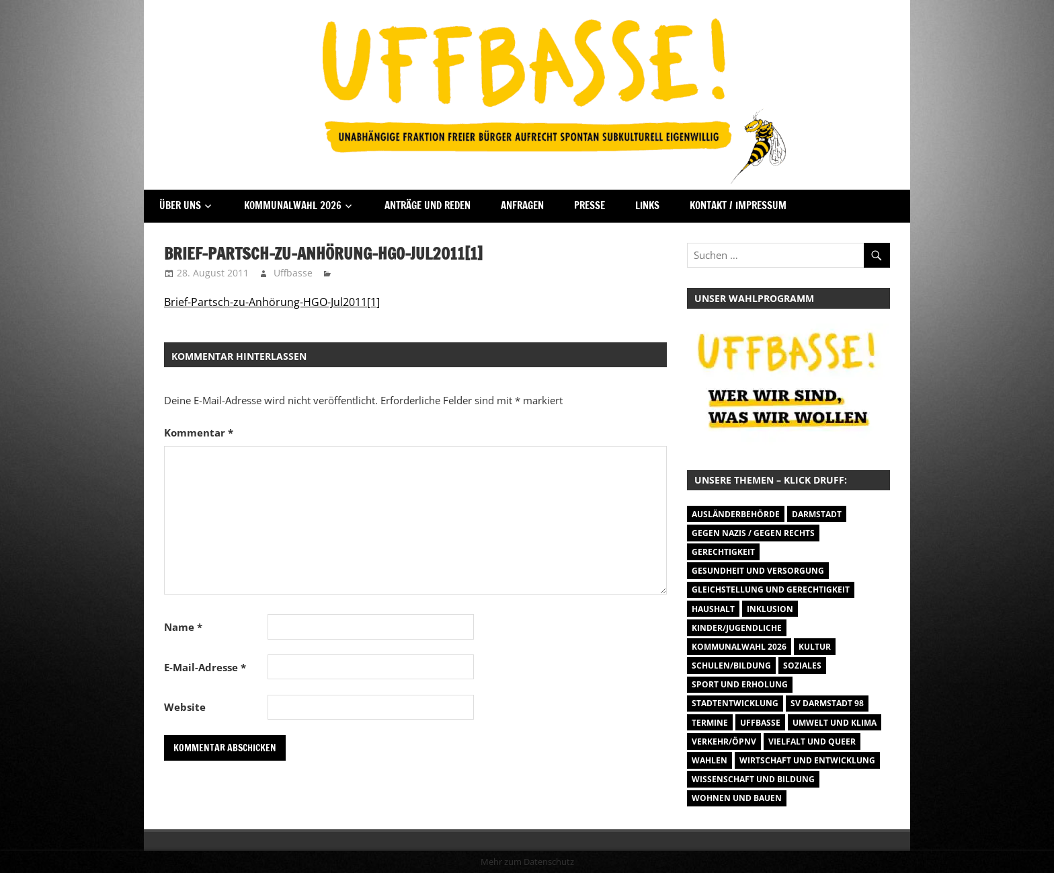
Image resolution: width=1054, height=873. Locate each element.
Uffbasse (293, 272)
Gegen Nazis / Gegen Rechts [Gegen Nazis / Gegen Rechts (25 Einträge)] (753, 533)
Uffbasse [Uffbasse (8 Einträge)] (760, 722)
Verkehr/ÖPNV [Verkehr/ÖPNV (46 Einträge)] (724, 741)
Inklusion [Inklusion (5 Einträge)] (770, 609)
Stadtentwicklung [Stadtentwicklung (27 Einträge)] (735, 703)
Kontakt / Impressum (738, 205)
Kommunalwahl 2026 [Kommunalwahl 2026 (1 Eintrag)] (739, 646)
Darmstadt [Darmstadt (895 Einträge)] (817, 514)
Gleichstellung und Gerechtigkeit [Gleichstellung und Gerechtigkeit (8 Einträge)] (771, 589)
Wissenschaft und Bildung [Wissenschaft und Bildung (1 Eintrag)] (753, 779)
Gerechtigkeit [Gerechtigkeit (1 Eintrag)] (723, 552)
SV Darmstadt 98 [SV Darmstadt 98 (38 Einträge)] (827, 703)
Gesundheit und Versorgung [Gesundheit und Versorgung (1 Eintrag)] (758, 570)
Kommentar (198, 432)
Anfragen (522, 205)
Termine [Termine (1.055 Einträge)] (710, 722)
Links (647, 205)
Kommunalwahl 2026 (292, 205)
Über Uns (180, 205)
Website (185, 707)
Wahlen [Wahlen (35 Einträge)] (709, 760)
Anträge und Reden (427, 205)
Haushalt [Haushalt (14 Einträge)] (713, 609)
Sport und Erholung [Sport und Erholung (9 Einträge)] (740, 684)
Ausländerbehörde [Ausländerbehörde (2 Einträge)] (736, 514)
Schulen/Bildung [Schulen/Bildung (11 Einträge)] (731, 665)
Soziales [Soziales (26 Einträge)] (802, 665)
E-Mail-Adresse (205, 667)
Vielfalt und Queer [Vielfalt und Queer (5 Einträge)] (812, 741)
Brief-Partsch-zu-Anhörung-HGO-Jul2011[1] (272, 302)
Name (183, 627)
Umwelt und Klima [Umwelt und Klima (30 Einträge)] (835, 722)
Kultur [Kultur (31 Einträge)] (815, 646)
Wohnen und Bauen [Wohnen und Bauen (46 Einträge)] (737, 798)
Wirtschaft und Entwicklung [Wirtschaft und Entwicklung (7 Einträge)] (807, 760)
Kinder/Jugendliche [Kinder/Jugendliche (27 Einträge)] (737, 628)
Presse (589, 205)
